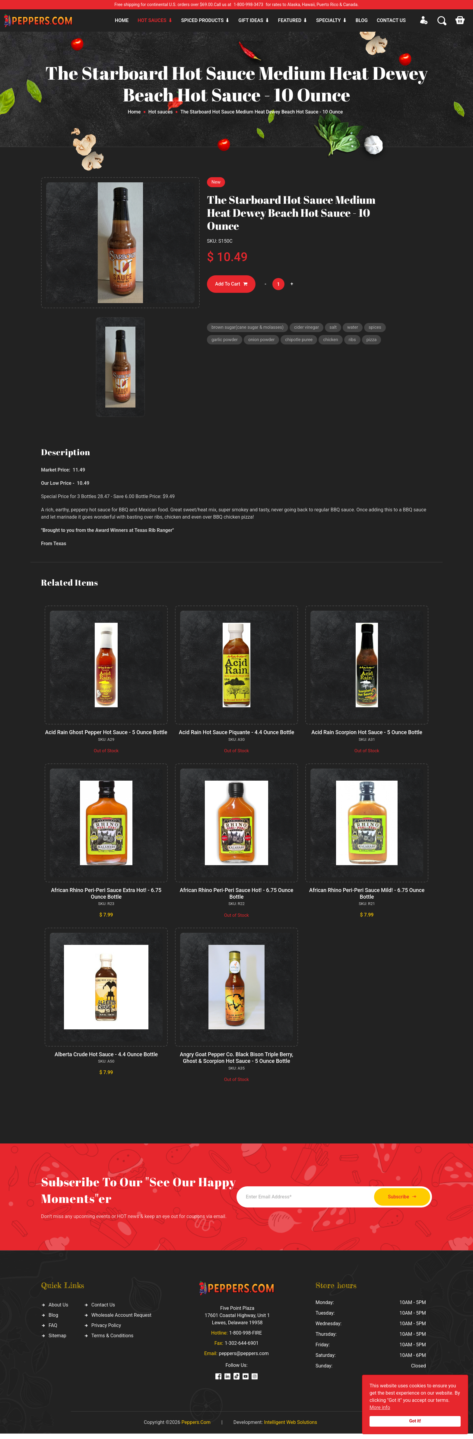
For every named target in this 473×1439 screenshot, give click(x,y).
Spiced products (202, 20)
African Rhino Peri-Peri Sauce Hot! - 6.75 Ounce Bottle (236, 899)
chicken (334, 341)
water (356, 328)
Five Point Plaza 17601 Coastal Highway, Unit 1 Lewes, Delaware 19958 (237, 1321)
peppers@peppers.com (244, 1359)
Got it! (415, 1421)
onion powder (263, 341)
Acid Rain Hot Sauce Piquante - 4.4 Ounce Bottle (236, 732)
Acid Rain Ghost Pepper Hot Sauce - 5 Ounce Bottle (106, 735)
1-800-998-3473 (248, 4)
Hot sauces (152, 20)
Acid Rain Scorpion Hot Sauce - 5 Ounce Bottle (366, 732)
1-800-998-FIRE (245, 1338)
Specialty (328, 20)
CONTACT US (391, 20)
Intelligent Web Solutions (290, 1428)
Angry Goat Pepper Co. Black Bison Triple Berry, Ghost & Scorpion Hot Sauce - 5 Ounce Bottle (236, 1063)
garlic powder (225, 341)
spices (379, 328)
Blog (362, 20)
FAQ (53, 1331)
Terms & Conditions (112, 1341)
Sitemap (57, 1341)
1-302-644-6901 (242, 1348)
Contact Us (103, 1310)
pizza (375, 341)
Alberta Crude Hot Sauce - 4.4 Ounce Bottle (106, 1060)
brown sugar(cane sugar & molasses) (248, 328)
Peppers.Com (195, 1428)
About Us (58, 1310)
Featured (289, 20)
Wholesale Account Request (121, 1320)
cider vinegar (310, 328)
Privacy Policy (106, 1331)
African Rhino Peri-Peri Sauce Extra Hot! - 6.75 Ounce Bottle (106, 899)
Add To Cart (232, 284)
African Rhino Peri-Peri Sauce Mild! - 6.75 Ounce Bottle (367, 899)
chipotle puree (301, 341)
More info (380, 1407)
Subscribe (398, 1202)
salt (337, 328)
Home (122, 20)
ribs (356, 341)
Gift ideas (250, 20)
